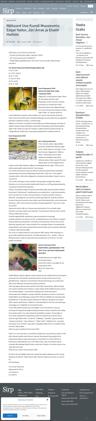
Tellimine (83, 6)
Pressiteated (11, 20)
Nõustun (10, 415)
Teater (18, 13)
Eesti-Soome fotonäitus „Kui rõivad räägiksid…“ (83, 38)
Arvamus (19, 9)
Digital (89, 418)
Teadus (24, 13)
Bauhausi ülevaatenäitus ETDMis (83, 115)
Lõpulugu (36, 13)
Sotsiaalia (62, 9)
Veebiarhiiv (84, 13)
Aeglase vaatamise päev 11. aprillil (84, 155)
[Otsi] (91, 12)
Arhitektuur (27, 9)
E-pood (69, 6)
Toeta (90, 6)
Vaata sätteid (41, 415)
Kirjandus (41, 9)
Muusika (54, 9)
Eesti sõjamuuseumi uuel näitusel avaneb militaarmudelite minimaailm (84, 79)
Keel (30, 13)
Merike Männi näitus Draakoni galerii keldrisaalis (84, 190)
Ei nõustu (26, 415)
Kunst (48, 9)
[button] (47, 400)
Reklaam (75, 6)
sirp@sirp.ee (22, 395)
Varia (43, 13)
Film (34, 9)
